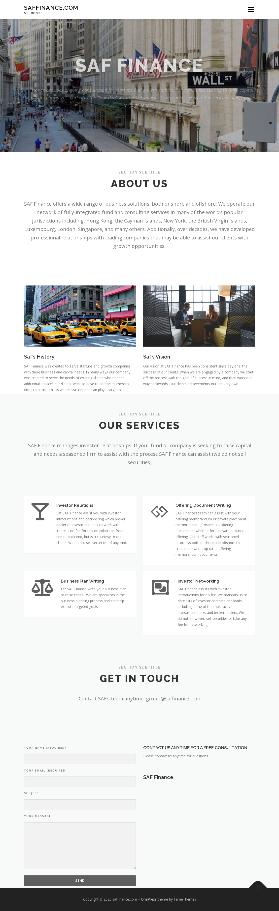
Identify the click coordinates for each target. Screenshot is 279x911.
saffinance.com (51, 7)
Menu (250, 9)
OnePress (149, 899)
